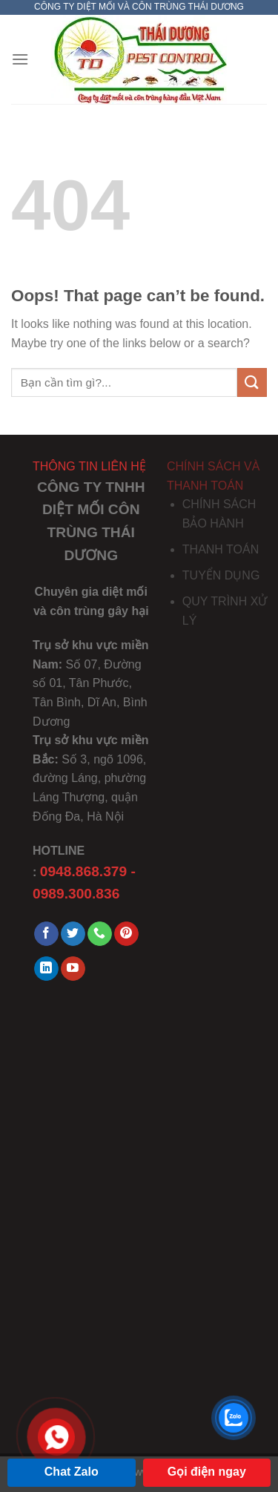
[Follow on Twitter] (73, 934)
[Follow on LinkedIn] (46, 969)
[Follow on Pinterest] (126, 934)
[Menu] (20, 59)
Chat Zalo (71, 1471)
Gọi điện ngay (207, 1471)
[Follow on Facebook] (46, 934)
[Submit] (252, 382)
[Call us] (99, 934)
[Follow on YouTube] (73, 969)
